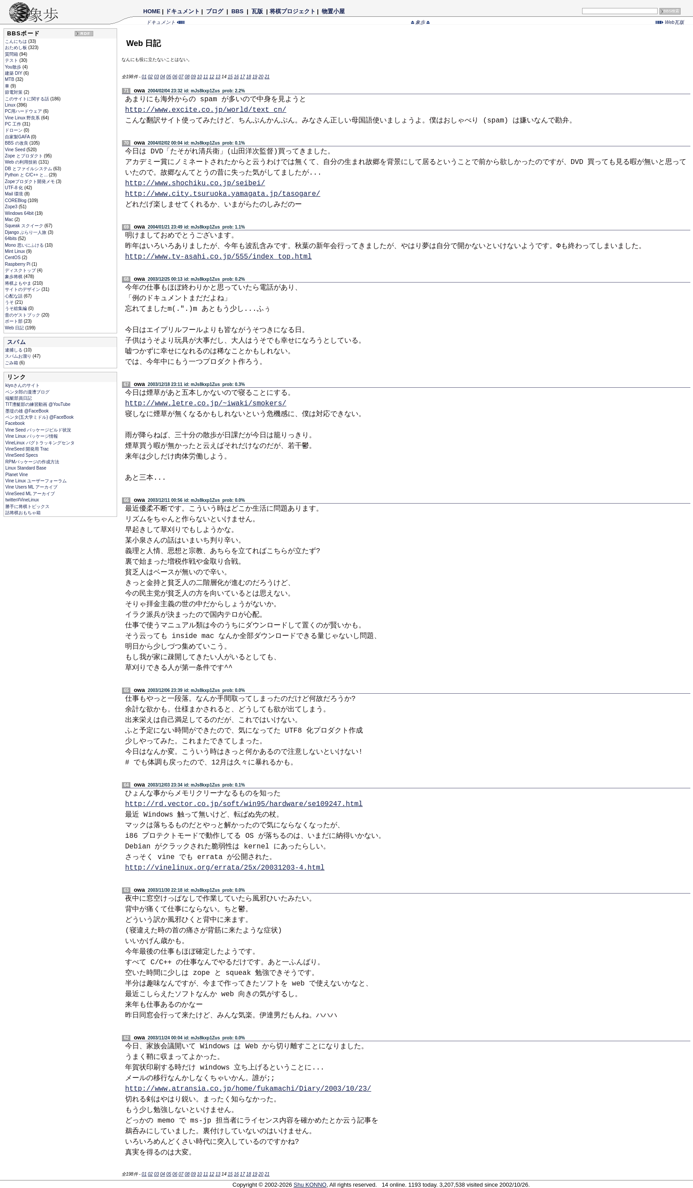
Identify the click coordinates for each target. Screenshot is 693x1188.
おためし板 (16, 47)
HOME (151, 11)
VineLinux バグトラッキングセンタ (40, 442)
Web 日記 (15, 327)
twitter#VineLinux (22, 499)
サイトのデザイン (23, 289)
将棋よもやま (19, 283)
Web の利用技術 (21, 162)
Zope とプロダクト (24, 155)
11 (205, 76)
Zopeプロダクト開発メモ (30, 181)
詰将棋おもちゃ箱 (23, 512)
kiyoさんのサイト (22, 385)
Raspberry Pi (18, 264)
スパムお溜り (19, 356)
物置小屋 (333, 11)
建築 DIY (14, 73)
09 (193, 76)
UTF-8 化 (14, 187)
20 (261, 76)
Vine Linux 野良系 (23, 117)
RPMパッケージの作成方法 (32, 461)
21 (267, 76)
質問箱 (12, 54)
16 (236, 76)
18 (248, 76)
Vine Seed (16, 149)
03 (156, 76)
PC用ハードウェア (24, 111)
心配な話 (14, 296)
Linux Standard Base (25, 468)
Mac (10, 219)
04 (162, 76)
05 (168, 76)
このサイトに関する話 (27, 98)
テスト (12, 60)
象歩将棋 (14, 276)
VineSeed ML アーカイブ (30, 493)
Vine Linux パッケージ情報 (31, 436)
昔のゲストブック (23, 315)
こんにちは (16, 41)
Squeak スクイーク (24, 225)
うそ (10, 302)
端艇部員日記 (18, 398)
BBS (237, 11)
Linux (11, 105)
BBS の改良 (17, 143)
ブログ (215, 11)
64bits (11, 238)
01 (144, 76)
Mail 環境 (14, 193)
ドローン (14, 130)
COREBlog (16, 200)
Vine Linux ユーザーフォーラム (36, 480)
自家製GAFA (18, 136)
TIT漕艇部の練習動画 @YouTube (37, 404)
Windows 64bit (20, 213)
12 (211, 76)
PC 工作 (13, 124)
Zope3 (12, 206)
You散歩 (14, 67)
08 (187, 76)
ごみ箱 (12, 362)
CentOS (13, 257)
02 (150, 76)
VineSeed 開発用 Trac (27, 449)
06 (174, 76)
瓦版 (257, 11)
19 (254, 76)
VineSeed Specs (21, 455)
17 (242, 76)
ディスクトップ (21, 270)
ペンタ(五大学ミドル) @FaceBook (39, 417)
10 (199, 76)
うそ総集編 (16, 308)
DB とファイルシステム (29, 168)
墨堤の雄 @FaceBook (27, 411)
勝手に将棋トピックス (27, 506)
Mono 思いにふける (25, 245)
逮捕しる (14, 350)
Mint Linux (15, 251)
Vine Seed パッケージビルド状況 (38, 430)
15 (230, 76)
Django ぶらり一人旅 (26, 232)
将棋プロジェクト (293, 11)
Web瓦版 (669, 22)
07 (181, 76)
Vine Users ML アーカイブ (31, 487)
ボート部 (14, 321)
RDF (85, 33)
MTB (10, 79)
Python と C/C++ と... (27, 174)
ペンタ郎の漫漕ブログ (27, 392)
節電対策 (14, 92)
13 (217, 76)
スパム (16, 342)
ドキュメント (182, 11)
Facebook (15, 423)
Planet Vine (16, 474)
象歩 (420, 22)
